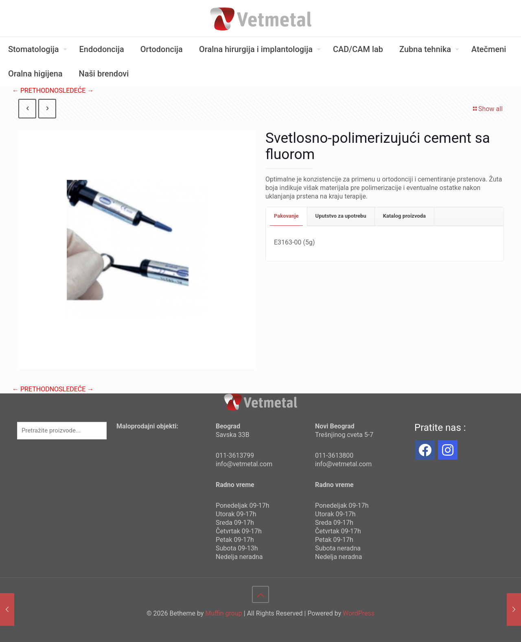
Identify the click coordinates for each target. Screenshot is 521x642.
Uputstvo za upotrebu (340, 216)
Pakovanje (286, 216)
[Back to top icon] (260, 594)
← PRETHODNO (35, 90)
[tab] (286, 216)
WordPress (358, 613)
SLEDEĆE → (76, 90)
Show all (487, 109)
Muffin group (223, 613)
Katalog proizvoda (404, 216)
